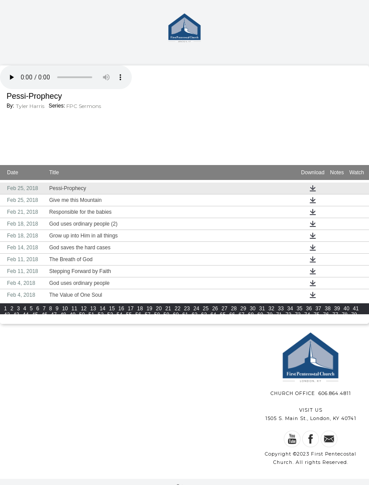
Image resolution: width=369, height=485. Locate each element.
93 (129, 321)
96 (157, 321)
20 (159, 308)
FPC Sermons (83, 106)
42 (7, 315)
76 (326, 315)
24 (196, 308)
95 (147, 321)
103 (232, 321)
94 (138, 321)
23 (187, 308)
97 (166, 321)
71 (279, 315)
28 (234, 308)
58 (157, 315)
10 (65, 308)
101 (208, 321)
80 (7, 321)
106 (269, 321)
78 (344, 315)
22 (178, 308)
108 (294, 321)
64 (213, 315)
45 (35, 315)
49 (73, 315)
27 (224, 308)
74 (307, 315)
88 (82, 321)
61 (185, 315)
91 (110, 321)
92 (119, 321)
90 (101, 321)
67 (241, 315)
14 (102, 308)
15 (112, 308)
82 (26, 321)
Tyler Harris (30, 106)
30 (252, 308)
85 (54, 321)
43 (16, 315)
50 (82, 315)
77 (335, 315)
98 (175, 321)
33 (280, 308)
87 (73, 321)
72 (288, 315)
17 (131, 308)
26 (215, 308)
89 (91, 321)
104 (245, 321)
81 (16, 321)
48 (63, 315)
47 (54, 315)
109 (306, 321)
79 (354, 315)
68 (250, 315)
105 (257, 321)
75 (316, 315)
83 (35, 321)
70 (269, 315)
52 (101, 315)
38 (327, 308)
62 (194, 315)
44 (26, 315)
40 (346, 308)
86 (63, 321)
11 (74, 308)
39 (337, 308)
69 (260, 315)
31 (262, 308)
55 (129, 315)
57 (147, 315)
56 (138, 315)
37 (318, 308)
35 (299, 308)
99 (185, 321)
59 (166, 315)
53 (110, 315)
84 (44, 321)
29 (243, 308)
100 (196, 321)
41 (355, 308)
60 (175, 315)
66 (232, 315)
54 (119, 315)
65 (222, 315)
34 (290, 308)
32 (271, 308)
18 (140, 308)
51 (91, 315)
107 (282, 321)
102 (220, 321)
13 (93, 308)
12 (84, 308)
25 (206, 308)
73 (297, 315)
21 (168, 308)
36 (309, 308)
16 (121, 308)
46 (44, 315)
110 (319, 321)
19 (149, 308)
